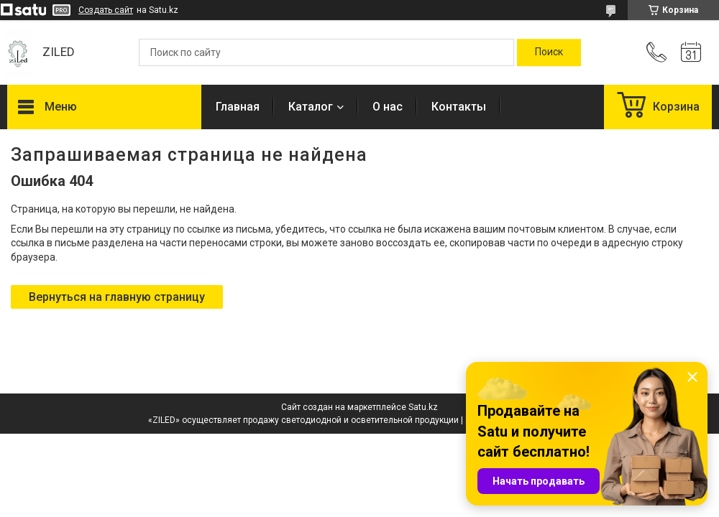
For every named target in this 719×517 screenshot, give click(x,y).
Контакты (458, 106)
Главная (238, 106)
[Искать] (549, 52)
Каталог (310, 106)
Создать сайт (105, 10)
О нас (387, 106)
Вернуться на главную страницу (117, 297)
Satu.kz (423, 407)
